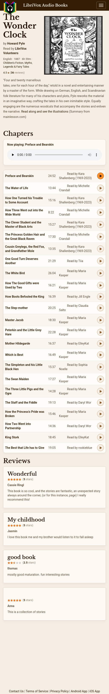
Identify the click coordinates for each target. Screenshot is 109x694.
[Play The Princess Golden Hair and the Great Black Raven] (100, 236)
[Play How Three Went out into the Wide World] (100, 212)
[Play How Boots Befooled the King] (100, 296)
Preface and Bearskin (19, 176)
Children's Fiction (13, 62)
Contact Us (16, 691)
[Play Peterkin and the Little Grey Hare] (100, 332)
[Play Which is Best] (100, 354)
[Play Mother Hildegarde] (100, 343)
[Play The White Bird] (100, 273)
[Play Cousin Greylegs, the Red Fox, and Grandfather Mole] (100, 248)
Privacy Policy (59, 691)
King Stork (12, 437)
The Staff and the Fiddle (21, 402)
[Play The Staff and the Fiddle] (100, 402)
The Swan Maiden (17, 379)
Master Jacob (14, 320)
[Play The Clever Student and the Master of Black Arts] (100, 224)
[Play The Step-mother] (100, 307)
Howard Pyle (16, 43)
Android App (79, 691)
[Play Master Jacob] (100, 320)
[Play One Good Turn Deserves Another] (100, 261)
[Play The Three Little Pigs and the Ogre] (100, 391)
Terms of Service (37, 691)
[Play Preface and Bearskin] (100, 175)
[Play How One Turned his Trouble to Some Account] (100, 200)
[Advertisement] (54, 657)
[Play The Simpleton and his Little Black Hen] (100, 367)
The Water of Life (16, 188)
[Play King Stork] (100, 437)
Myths (28, 62)
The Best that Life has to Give (24, 447)
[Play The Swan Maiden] (100, 379)
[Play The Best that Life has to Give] (100, 447)
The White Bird (15, 273)
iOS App (94, 691)
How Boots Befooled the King (24, 296)
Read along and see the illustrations (44, 111)
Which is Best (14, 354)
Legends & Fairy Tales (16, 66)
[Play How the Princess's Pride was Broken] (100, 413)
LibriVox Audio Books (45, 5)
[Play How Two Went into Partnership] (100, 426)
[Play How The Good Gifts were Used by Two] (100, 285)
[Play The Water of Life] (100, 188)
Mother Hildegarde (17, 343)
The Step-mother (16, 308)
